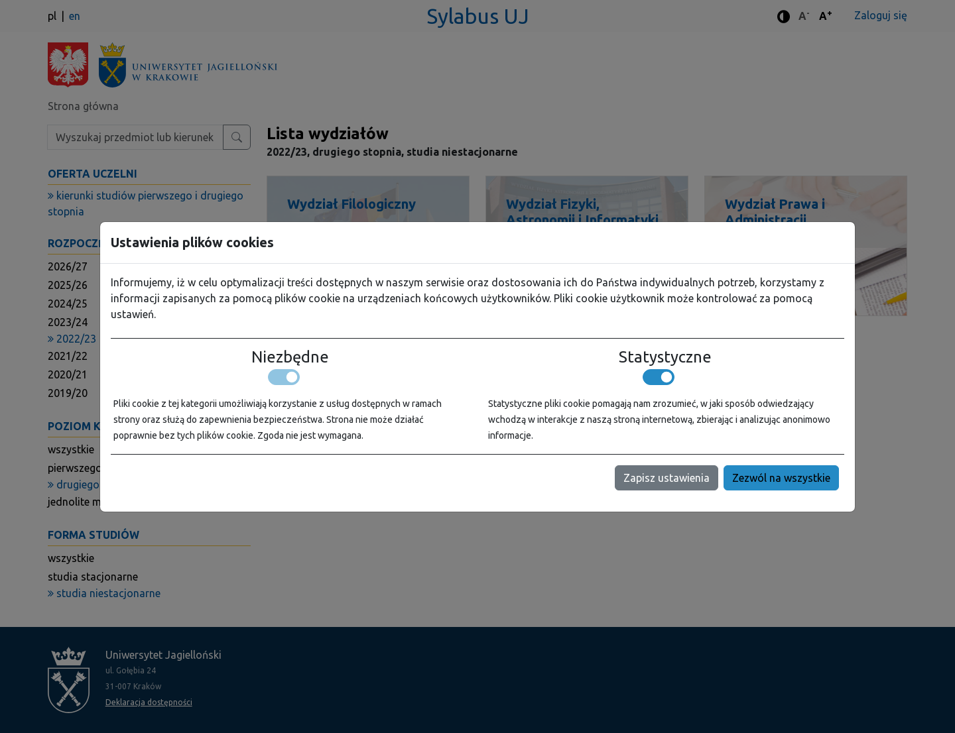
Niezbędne (290, 357)
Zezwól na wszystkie (781, 478)
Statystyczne (665, 357)
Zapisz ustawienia (666, 478)
